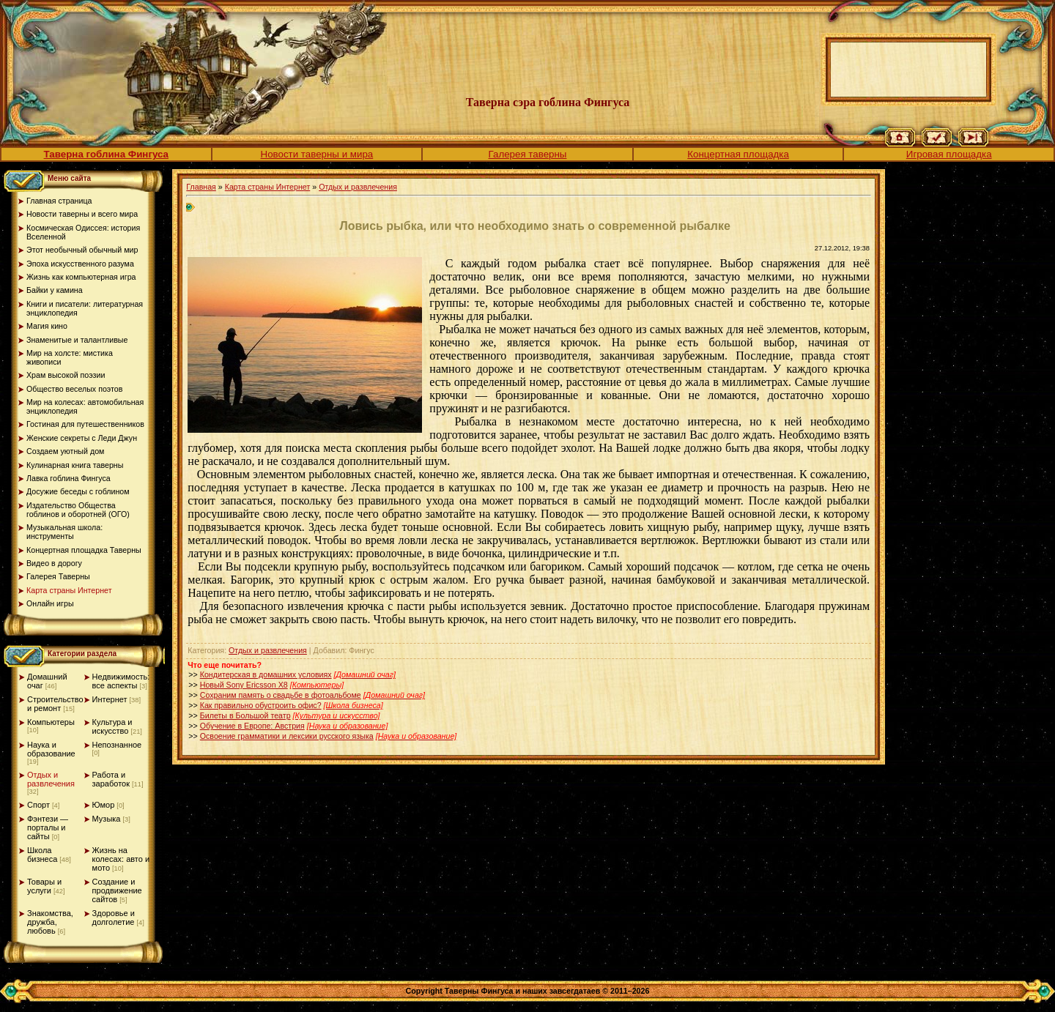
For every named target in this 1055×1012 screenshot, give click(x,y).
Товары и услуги (44, 886)
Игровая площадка (949, 154)
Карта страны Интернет (268, 186)
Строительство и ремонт (55, 704)
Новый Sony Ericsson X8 (244, 684)
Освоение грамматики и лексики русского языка (287, 736)
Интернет (109, 699)
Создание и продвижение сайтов (117, 890)
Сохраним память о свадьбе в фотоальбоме (280, 695)
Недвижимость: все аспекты (121, 681)
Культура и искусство (112, 726)
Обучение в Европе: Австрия (252, 725)
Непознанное (117, 744)
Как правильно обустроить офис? (261, 705)
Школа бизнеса (42, 854)
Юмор (103, 804)
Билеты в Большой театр (245, 715)
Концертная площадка (738, 154)
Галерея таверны (528, 154)
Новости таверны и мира (317, 154)
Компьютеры (51, 722)
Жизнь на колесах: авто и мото (121, 859)
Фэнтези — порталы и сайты (47, 827)
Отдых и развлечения (51, 779)
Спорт (38, 804)
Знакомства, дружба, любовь (50, 922)
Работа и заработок (111, 779)
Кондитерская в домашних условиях (266, 674)
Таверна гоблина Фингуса (106, 154)
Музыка (106, 818)
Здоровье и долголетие (113, 917)
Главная (201, 186)
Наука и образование (51, 749)
